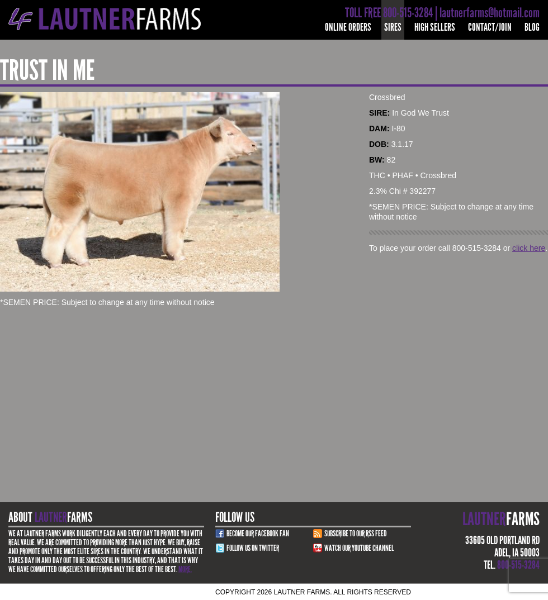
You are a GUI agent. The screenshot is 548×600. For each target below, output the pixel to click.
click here (528, 248)
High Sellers (434, 27)
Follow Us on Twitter (252, 548)
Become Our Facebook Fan (257, 533)
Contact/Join (490, 27)
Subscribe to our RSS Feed (355, 533)
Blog (532, 27)
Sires (392, 27)
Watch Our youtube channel (359, 548)
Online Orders (348, 27)
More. (185, 569)
